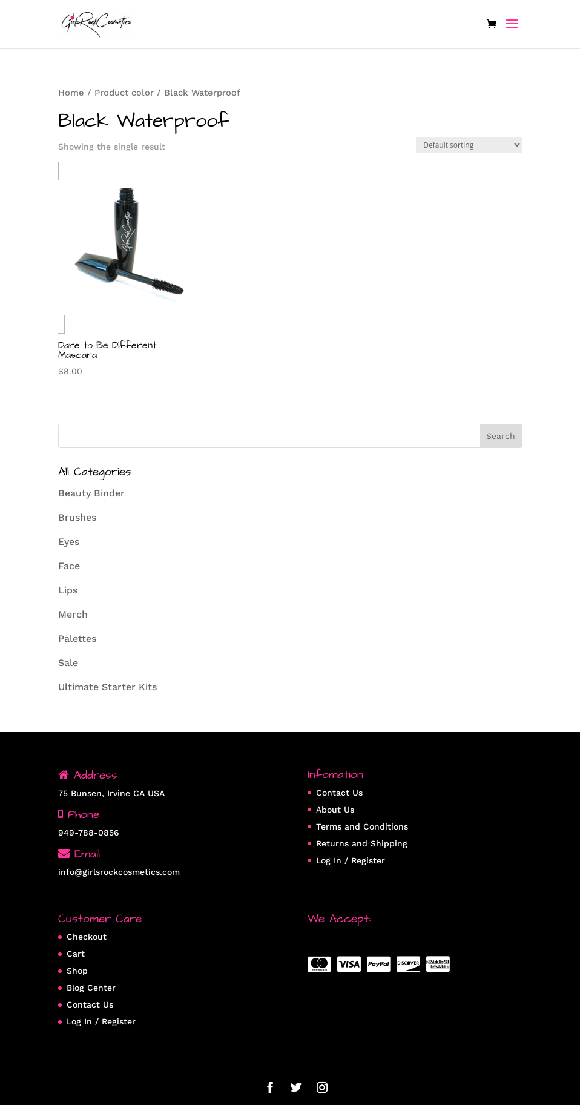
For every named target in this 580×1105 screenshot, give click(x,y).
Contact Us (339, 792)
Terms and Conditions (362, 826)
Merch (73, 614)
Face (69, 566)
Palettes (77, 638)
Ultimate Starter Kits (107, 687)
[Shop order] (469, 145)
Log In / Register (350, 860)
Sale (68, 662)
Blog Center (91, 987)
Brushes (77, 517)
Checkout (87, 937)
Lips (67, 590)
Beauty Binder (91, 493)
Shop (77, 970)
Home (71, 92)
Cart (76, 953)
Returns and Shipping (361, 843)
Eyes (68, 541)
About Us (335, 809)
